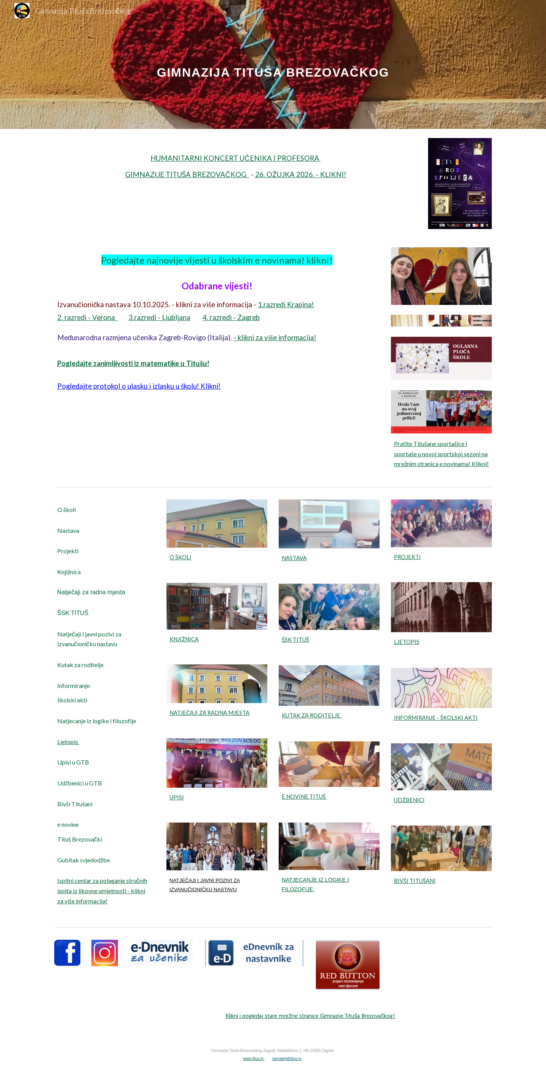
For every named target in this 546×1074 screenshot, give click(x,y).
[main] (273, 64)
